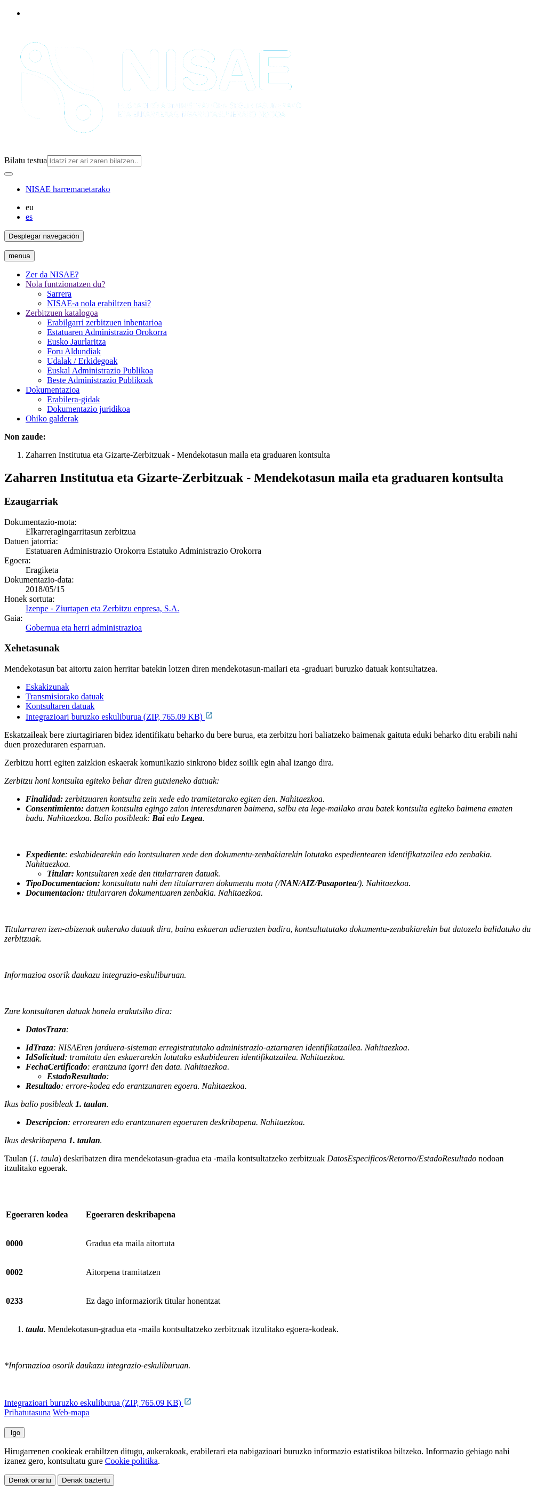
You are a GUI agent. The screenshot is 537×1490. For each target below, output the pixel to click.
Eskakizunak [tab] (47, 686)
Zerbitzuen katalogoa (62, 312)
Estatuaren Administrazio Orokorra (107, 332)
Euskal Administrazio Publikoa (100, 370)
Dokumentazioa (52, 389)
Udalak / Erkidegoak (82, 360)
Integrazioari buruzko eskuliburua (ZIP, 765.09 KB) (119, 716)
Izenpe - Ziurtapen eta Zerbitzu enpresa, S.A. (102, 608)
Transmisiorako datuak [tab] (65, 696)
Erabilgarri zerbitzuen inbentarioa (104, 322)
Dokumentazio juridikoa (88, 408)
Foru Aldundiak (74, 351)
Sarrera (59, 293)
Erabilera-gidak (73, 399)
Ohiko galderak (52, 418)
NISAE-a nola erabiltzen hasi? (99, 303)
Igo (14, 1433)
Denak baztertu (86, 1480)
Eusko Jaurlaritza (76, 341)
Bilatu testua (25, 160)
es (29, 216)
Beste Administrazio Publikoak (100, 380)
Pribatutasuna (27, 1412)
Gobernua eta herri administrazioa (84, 627)
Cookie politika (131, 1460)
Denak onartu (30, 1480)
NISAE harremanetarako (68, 189)
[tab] (279, 687)
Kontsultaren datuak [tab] (60, 706)
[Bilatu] (8, 174)
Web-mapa (71, 1412)
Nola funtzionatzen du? (65, 284)
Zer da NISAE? (52, 274)
